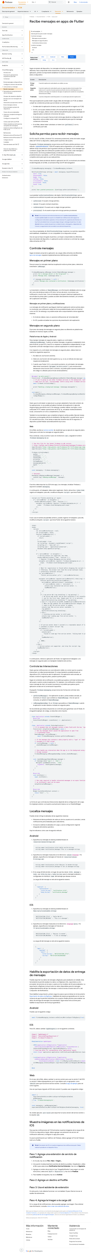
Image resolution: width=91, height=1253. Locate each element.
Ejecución (54, 16)
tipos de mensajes (35, 255)
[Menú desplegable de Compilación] (51, 11)
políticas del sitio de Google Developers (43, 1214)
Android (52, 57)
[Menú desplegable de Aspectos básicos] (31, 11)
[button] (10, 30)
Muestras (28, 1234)
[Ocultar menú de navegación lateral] (21, 1250)
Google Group (73, 1236)
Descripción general (8, 11)
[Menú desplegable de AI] (38, 11)
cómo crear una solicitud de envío (58, 1206)
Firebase (32, 16)
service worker (48, 430)
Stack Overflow (73, 1233)
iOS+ (42, 57)
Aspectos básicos (23, 11)
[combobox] (57, 2)
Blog (75, 2)
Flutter (72, 57)
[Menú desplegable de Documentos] (28, 2)
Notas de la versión (74, 1238)
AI (35, 11)
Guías (27, 1228)
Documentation (8, 8)
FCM (20, 8)
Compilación (45, 11)
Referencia (70, 11)
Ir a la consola (83, 2)
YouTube (50, 1239)
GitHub (28, 1240)
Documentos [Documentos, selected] (22, 2)
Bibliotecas (29, 1237)
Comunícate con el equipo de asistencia (77, 1229)
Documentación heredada (76, 1244)
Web (62, 57)
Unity (44, 60)
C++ (53, 60)
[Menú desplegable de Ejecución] (63, 11)
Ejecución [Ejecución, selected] (58, 11)
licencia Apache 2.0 (65, 1213)
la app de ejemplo (71, 1083)
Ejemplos (79, 11)
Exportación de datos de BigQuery (41, 996)
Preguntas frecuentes (75, 1241)
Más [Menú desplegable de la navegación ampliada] (33, 2)
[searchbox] (12, 17)
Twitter (50, 1236)
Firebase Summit (52, 1234)
